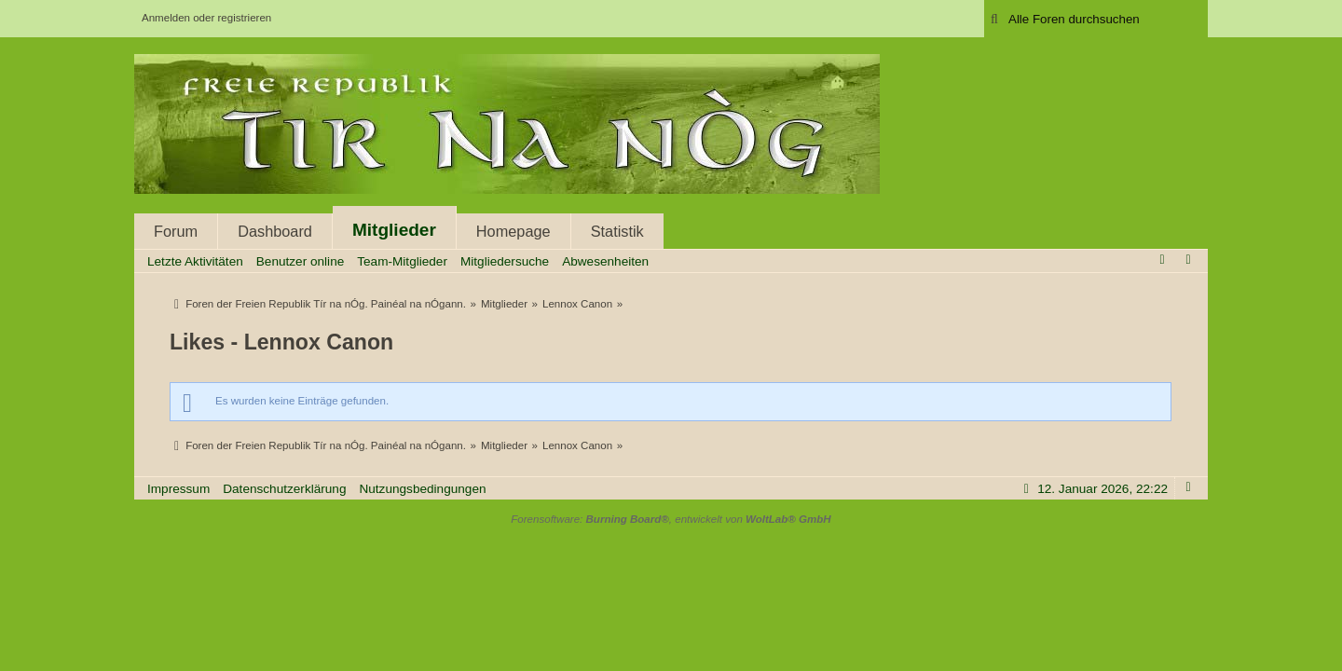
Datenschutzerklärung (284, 489)
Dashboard (275, 231)
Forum (176, 231)
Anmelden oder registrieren (206, 17)
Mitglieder (394, 230)
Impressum (178, 489)
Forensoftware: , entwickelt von (670, 519)
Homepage (513, 231)
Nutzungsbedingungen (422, 489)
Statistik (617, 231)
